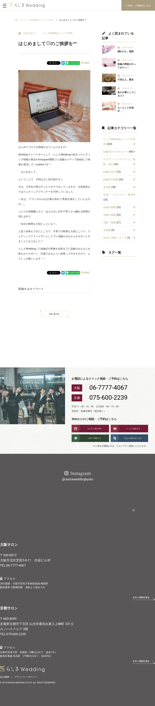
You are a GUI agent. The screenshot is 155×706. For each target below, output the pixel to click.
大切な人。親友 (126, 79)
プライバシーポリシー (25, 677)
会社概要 (4, 677)
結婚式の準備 (110, 179)
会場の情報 (109, 207)
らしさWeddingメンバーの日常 (58, 33)
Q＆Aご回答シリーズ (114, 237)
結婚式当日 (109, 171)
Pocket (85, 62)
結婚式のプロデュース (115, 151)
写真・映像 (109, 222)
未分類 (107, 187)
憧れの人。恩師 (126, 51)
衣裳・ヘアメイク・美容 (118, 194)
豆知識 (107, 230)
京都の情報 (109, 214)
